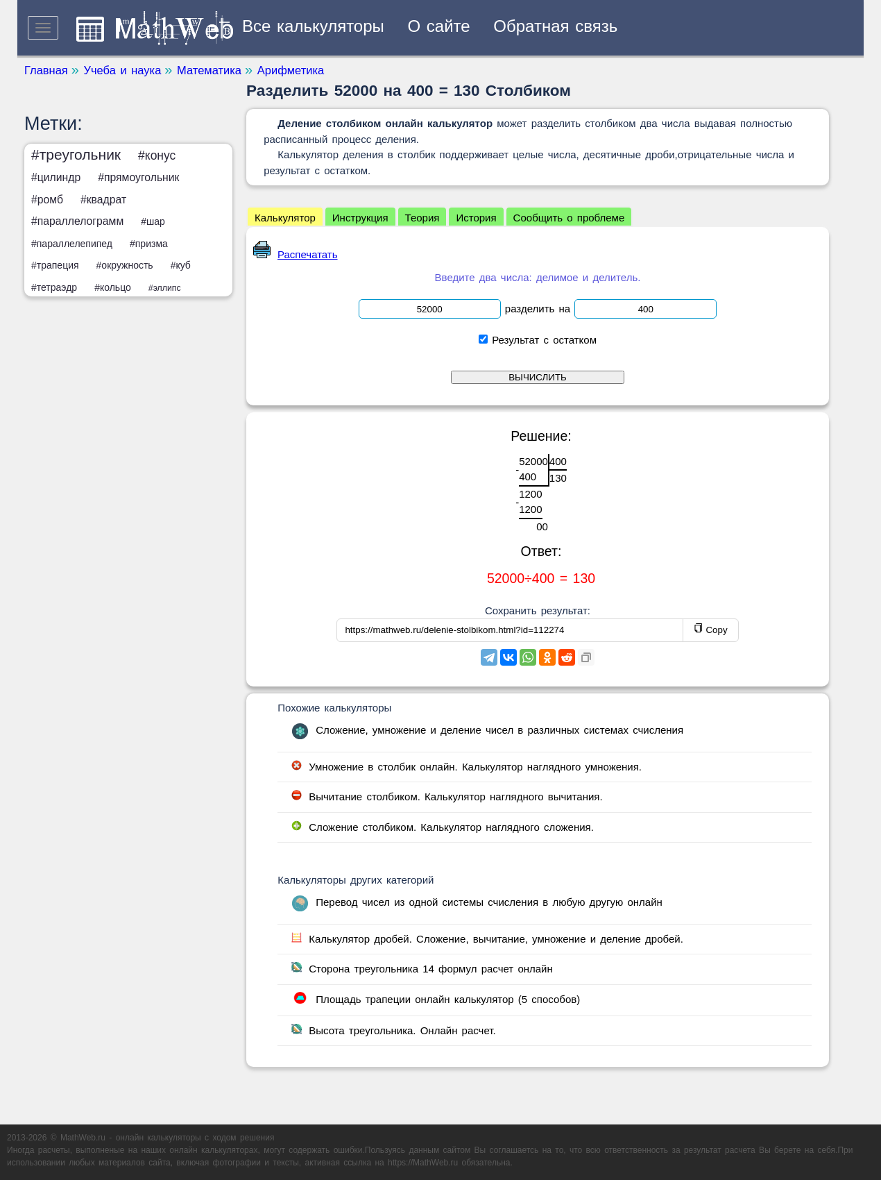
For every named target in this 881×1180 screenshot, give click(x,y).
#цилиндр (55, 177)
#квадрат (103, 199)
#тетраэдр (54, 287)
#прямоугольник (138, 177)
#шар (153, 221)
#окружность (124, 265)
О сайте (439, 26)
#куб (181, 265)
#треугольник (76, 154)
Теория (422, 218)
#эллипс (164, 288)
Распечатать (295, 254)
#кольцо (112, 287)
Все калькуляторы (313, 26)
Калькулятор (285, 218)
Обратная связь (555, 26)
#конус (157, 155)
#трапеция (55, 265)
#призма (149, 243)
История (476, 218)
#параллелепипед (71, 243)
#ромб (47, 199)
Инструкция (360, 218)
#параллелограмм (77, 221)
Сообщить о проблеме (569, 218)
